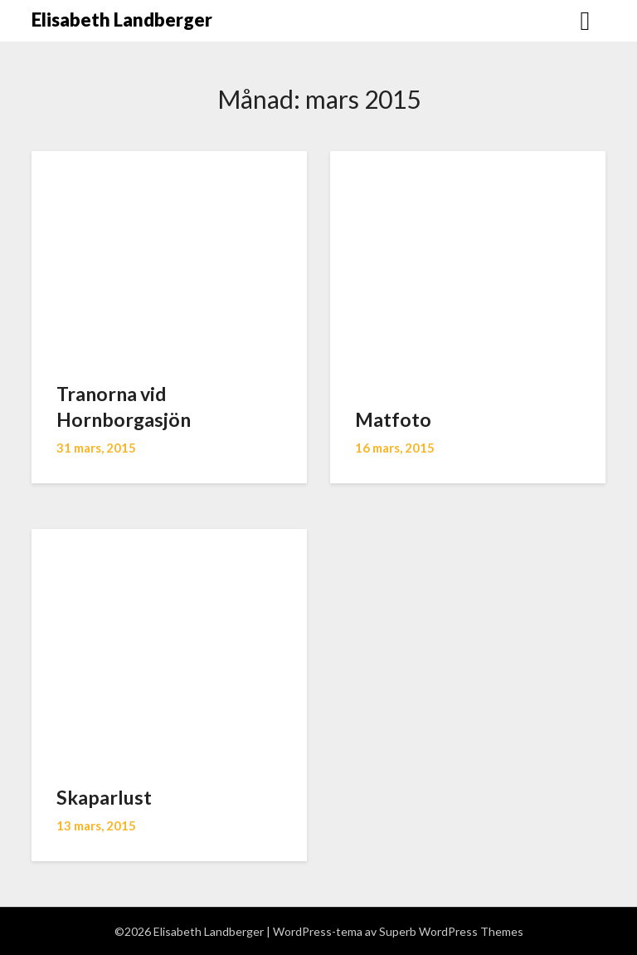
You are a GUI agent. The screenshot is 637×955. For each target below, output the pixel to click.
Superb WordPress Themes (451, 931)
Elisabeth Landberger (122, 19)
